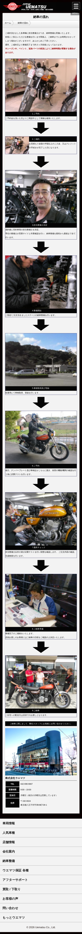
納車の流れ (27, 25)
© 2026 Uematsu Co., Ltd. (41, 929)
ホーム (9, 25)
